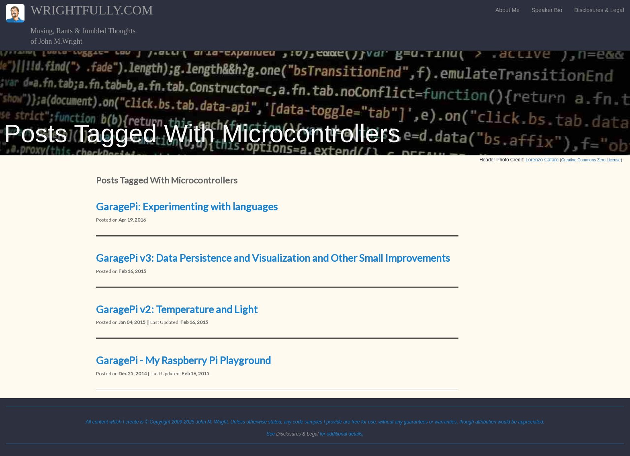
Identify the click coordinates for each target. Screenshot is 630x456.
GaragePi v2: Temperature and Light (177, 309)
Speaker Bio (547, 10)
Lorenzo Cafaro (542, 160)
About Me (507, 10)
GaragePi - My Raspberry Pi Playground (183, 360)
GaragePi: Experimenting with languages (187, 206)
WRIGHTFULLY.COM (113, 10)
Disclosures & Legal (599, 10)
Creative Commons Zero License (591, 160)
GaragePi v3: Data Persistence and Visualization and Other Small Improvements (273, 258)
